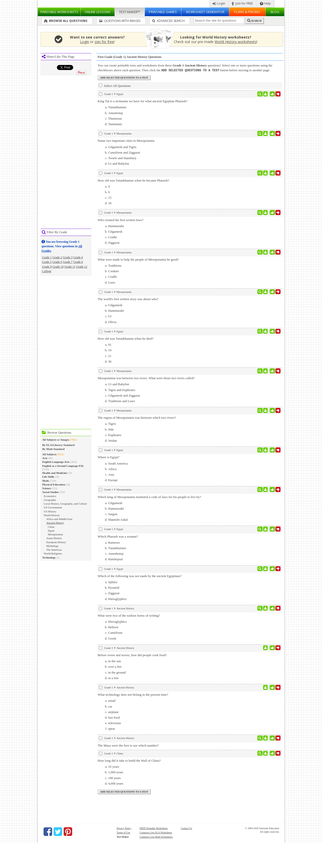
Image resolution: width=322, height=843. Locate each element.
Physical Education (53, 484)
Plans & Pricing (247, 12)
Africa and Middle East (59, 518)
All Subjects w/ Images (55, 439)
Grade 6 (57, 262)
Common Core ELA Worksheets (156, 832)
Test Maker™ (129, 12)
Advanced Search (168, 21)
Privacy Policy (124, 828)
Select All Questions (115, 85)
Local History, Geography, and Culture (65, 503)
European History (56, 542)
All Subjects (49, 454)
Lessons (97, 12)
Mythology (52, 545)
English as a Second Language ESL (63, 465)
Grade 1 (47, 257)
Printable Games (163, 12)
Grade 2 (57, 257)
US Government (53, 507)
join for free (104, 41)
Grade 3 (67, 257)
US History (50, 511)
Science (46, 488)
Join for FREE (242, 3)
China (51, 526)
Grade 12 (81, 266)
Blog (275, 12)
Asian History (54, 538)
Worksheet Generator (205, 12)
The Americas (54, 549)
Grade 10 (57, 266)
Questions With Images (119, 21)
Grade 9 (47, 266)
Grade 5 (47, 262)
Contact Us (186, 828)
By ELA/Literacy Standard (58, 444)
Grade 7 (67, 262)
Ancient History (55, 522)
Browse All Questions (65, 21)
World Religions (53, 553)
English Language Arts (55, 461)
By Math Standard (53, 448)
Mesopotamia (55, 534)
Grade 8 (78, 262)
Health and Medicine (54, 472)
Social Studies (50, 492)
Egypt (51, 530)
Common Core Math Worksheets (156, 836)
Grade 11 (69, 266)
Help (265, 3)
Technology (49, 557)
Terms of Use (123, 832)
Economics (50, 496)
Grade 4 (78, 257)
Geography (50, 499)
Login (219, 3)
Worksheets (59, 12)
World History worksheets (236, 41)
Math (45, 480)
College (46, 271)
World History (52, 515)
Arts (45, 458)
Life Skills (48, 476)
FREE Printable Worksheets (154, 828)
